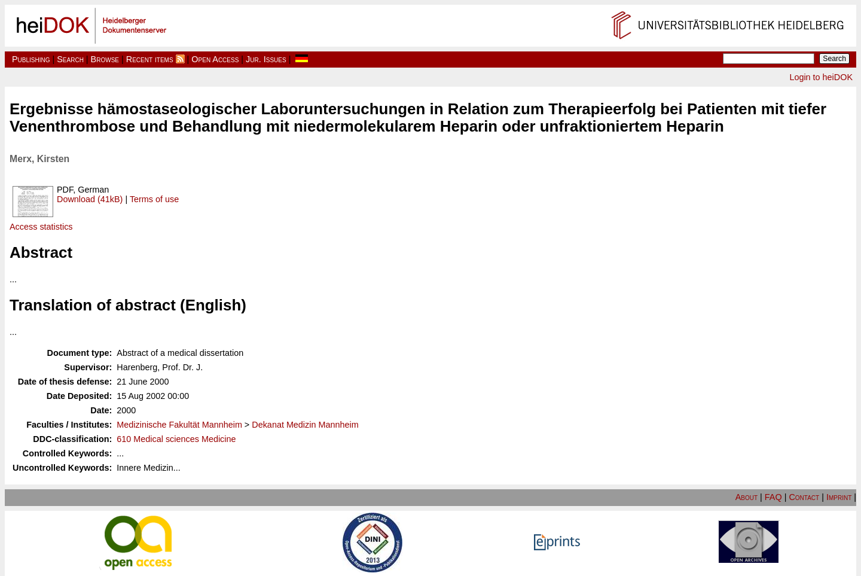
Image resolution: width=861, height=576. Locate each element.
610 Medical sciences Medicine (176, 439)
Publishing (31, 59)
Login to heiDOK (821, 77)
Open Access (215, 59)
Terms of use (154, 199)
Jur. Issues (266, 59)
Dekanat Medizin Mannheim (305, 424)
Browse (105, 59)
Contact (804, 497)
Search (70, 59)
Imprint (838, 497)
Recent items (149, 59)
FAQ (773, 497)
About (746, 497)
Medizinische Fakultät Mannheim (179, 424)
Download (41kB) (90, 199)
